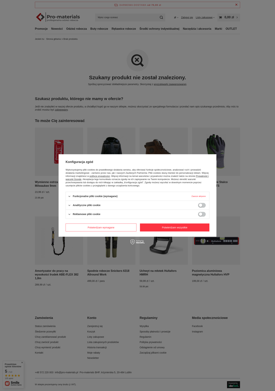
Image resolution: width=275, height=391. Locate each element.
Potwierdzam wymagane (101, 227)
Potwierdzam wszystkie (174, 227)
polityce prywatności (100, 176)
